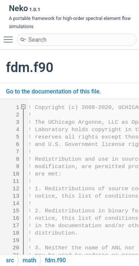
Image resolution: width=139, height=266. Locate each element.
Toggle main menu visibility (10, 36)
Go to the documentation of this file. (53, 91)
